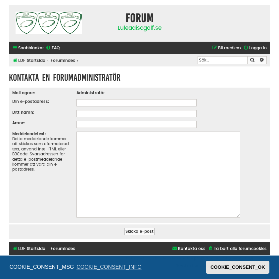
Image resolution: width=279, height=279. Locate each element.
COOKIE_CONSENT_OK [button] (237, 267)
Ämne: (18, 123)
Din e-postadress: (30, 101)
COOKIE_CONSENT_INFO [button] (108, 267)
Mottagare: (23, 93)
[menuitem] (53, 48)
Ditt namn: (23, 112)
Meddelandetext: (29, 134)
